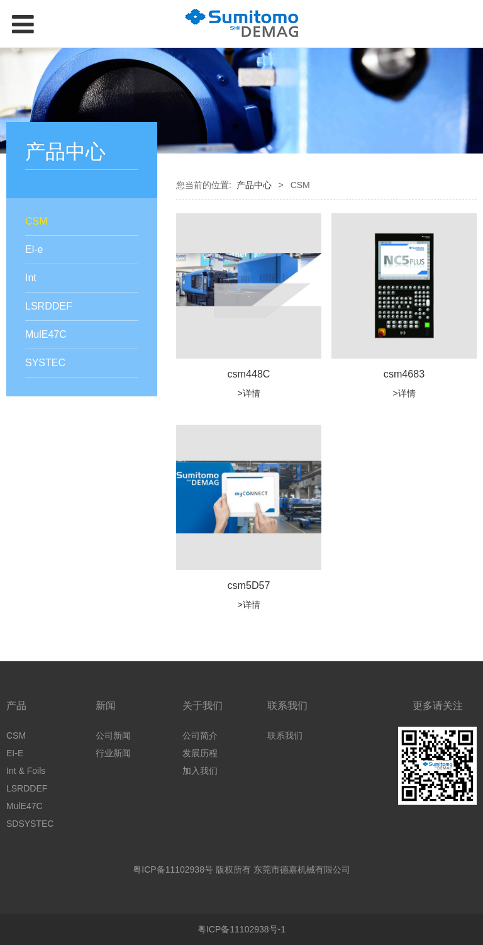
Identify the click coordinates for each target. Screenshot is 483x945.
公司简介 (200, 735)
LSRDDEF (48, 306)
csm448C (249, 373)
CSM (36, 221)
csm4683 (404, 373)
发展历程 (200, 753)
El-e (34, 249)
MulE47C (46, 334)
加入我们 (200, 771)
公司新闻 (113, 735)
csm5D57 (249, 585)
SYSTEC (45, 362)
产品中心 (254, 185)
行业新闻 (113, 753)
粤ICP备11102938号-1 (241, 929)
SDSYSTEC (29, 824)
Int (30, 277)
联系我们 (285, 735)
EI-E (14, 753)
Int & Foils (25, 771)
